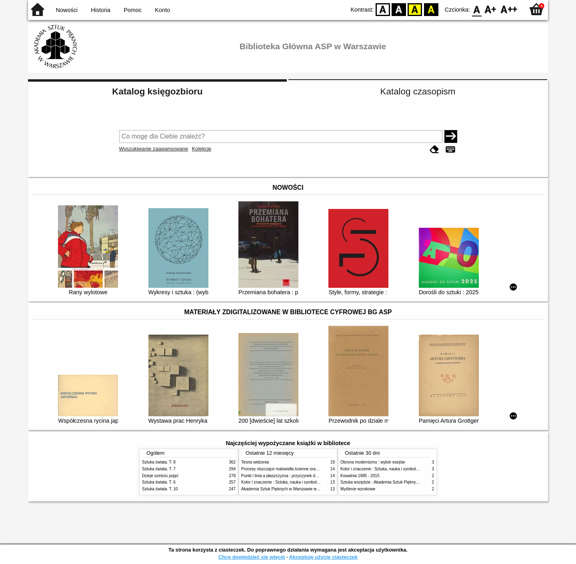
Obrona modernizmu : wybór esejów (372, 462)
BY (431, 9)
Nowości (67, 10)
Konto (162, 10)
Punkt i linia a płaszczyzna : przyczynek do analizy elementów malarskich (306, 476)
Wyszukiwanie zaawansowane (153, 149)
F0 (476, 9)
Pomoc (133, 10)
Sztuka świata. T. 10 (160, 489)
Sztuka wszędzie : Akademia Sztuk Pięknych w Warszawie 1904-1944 (402, 482)
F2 (509, 9)
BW (399, 9)
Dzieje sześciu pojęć (160, 476)
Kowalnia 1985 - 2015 (360, 476)
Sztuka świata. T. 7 (159, 469)
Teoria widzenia (255, 462)
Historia (100, 10)
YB (415, 9)
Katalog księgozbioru (157, 91)
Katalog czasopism (418, 91)
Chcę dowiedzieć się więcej (251, 557)
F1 (490, 9)
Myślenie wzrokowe (357, 489)
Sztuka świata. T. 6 (159, 482)
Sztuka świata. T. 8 (159, 462)
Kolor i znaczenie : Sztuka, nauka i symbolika (281, 482)
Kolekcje (201, 149)
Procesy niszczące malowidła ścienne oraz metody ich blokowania (300, 469)
